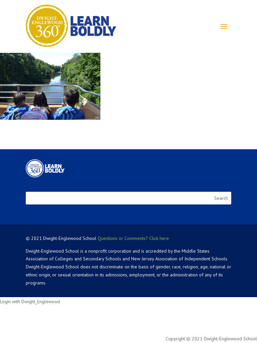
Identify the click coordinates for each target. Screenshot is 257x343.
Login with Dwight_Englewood (30, 301)
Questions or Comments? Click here (133, 238)
